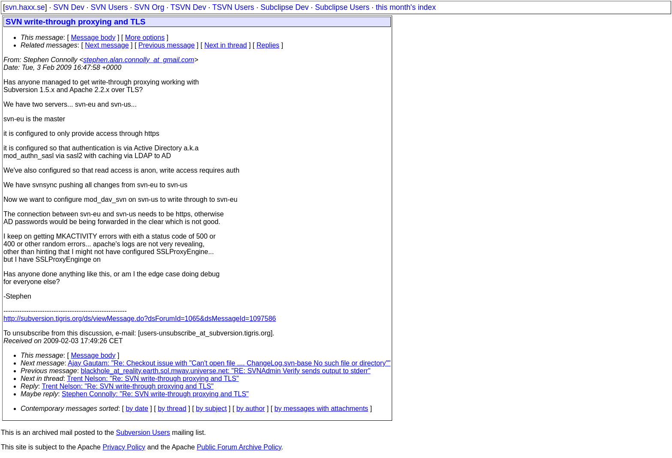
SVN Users (109, 7)
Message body (93, 37)
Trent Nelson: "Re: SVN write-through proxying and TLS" (153, 378)
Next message (107, 45)
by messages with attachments (321, 408)
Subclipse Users (342, 7)
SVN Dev (68, 7)
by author (250, 408)
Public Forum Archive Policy (239, 447)
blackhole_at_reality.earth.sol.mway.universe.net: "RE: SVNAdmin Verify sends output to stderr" (226, 370)
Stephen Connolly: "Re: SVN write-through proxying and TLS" (155, 394)
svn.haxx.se (25, 7)
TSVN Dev (188, 7)
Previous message (166, 45)
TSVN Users (233, 7)
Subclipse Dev (285, 7)
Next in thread (225, 45)
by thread (172, 408)
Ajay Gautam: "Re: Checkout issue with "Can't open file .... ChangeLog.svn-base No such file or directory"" (229, 363)
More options (145, 37)
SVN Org (149, 7)
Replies (268, 45)
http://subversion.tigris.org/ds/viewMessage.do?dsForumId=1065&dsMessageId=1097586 (139, 318)
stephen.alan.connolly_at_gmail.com (138, 59)
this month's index (406, 7)
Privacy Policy (123, 447)
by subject (211, 408)
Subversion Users (143, 432)
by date (137, 408)
